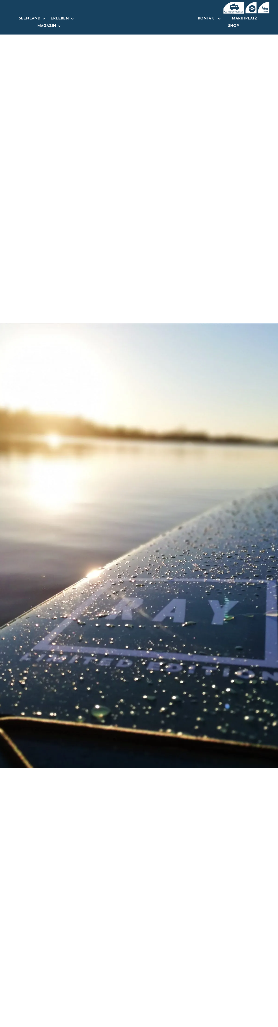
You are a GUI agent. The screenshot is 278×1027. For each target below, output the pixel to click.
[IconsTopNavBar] (233, 4)
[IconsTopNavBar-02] (263, 4)
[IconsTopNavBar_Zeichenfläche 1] (251, 4)
